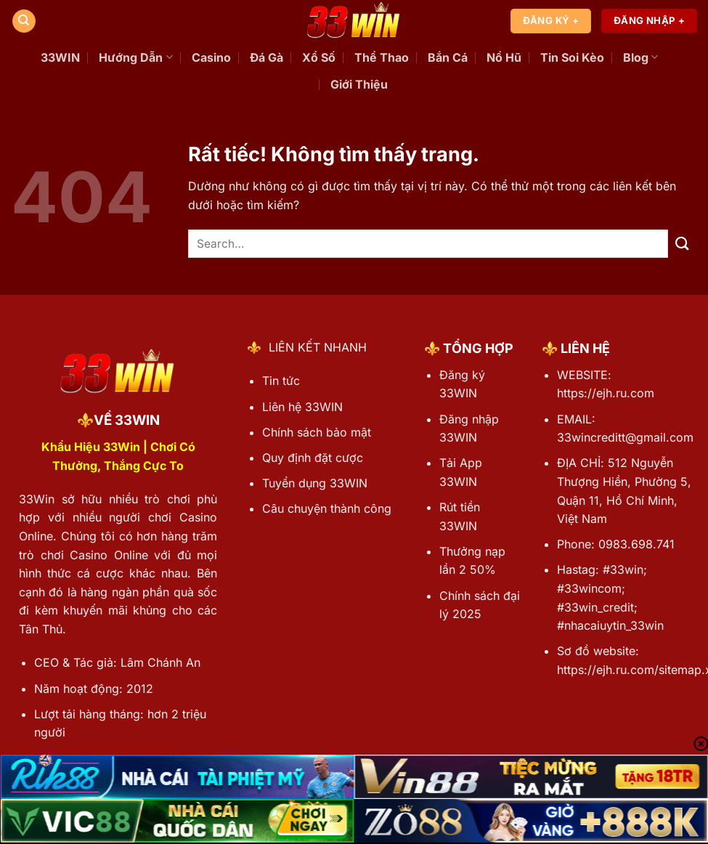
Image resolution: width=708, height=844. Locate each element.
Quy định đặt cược (312, 457)
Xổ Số (318, 57)
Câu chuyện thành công (326, 508)
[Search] (24, 21)
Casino (211, 57)
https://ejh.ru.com (605, 393)
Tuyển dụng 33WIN (314, 483)
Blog (640, 57)
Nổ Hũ (504, 57)
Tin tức (281, 380)
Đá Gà (266, 57)
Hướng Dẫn (135, 57)
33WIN (60, 57)
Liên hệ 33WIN (302, 406)
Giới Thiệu (359, 84)
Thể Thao (381, 57)
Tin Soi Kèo (572, 57)
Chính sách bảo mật (316, 432)
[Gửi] (682, 244)
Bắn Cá (448, 57)
